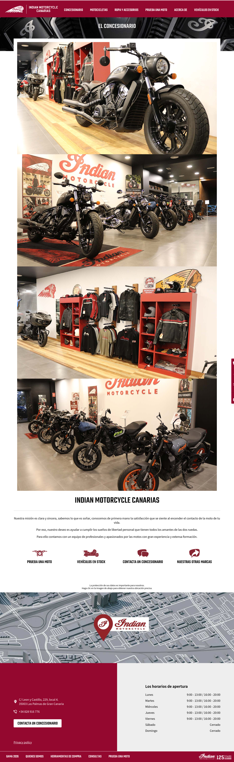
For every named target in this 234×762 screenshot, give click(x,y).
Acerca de (180, 9)
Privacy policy (23, 742)
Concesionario (72, 9)
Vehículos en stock (205, 9)
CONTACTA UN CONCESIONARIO (38, 723)
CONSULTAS (95, 756)
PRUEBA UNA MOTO (155, 9)
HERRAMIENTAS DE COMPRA (66, 756)
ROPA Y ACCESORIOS (126, 9)
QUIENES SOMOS (35, 756)
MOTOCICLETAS (98, 9)
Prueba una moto (119, 756)
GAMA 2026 (12, 756)
